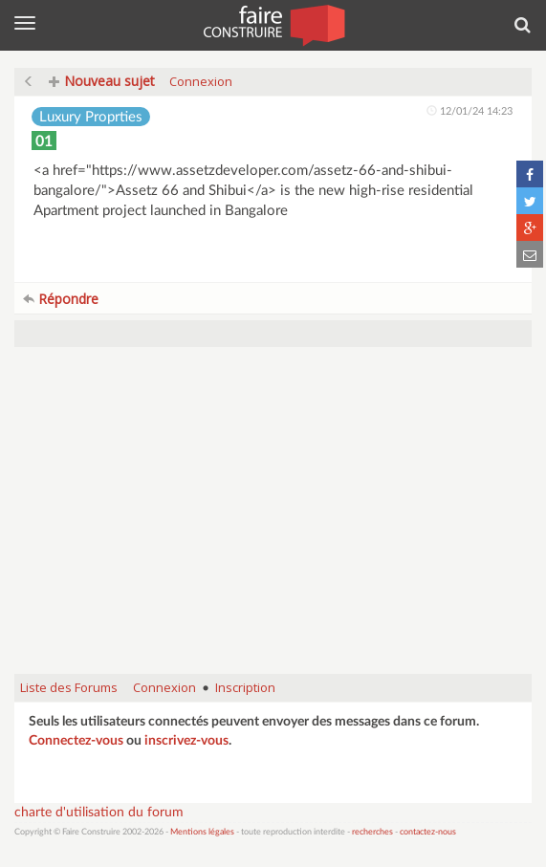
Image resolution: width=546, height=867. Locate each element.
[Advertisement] (273, 520)
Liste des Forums (69, 687)
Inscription (245, 687)
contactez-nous (428, 832)
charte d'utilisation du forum (99, 812)
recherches (372, 832)
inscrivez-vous (186, 741)
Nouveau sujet (102, 81)
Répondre (60, 299)
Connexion (200, 81)
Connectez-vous (76, 741)
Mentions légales (202, 832)
